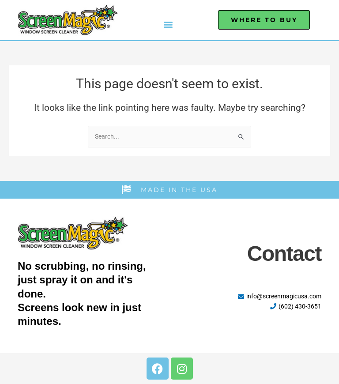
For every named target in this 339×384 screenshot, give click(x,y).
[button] (168, 24)
